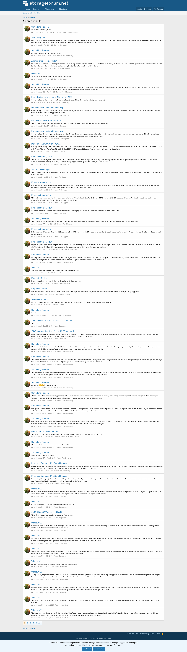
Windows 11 (36, 74)
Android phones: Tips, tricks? (44, 61)
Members (63, 9)
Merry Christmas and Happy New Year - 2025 (51, 97)
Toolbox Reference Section (70, 437)
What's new (49, 9)
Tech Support (64, 115)
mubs (33, 32)
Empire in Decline (39, 278)
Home (27, 9)
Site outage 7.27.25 (40, 299)
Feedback (62, 177)
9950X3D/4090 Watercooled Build (46, 512)
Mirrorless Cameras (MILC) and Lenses (49, 463)
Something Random (40, 27)
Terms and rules (132, 634)
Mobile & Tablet (65, 68)
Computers (63, 45)
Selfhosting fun (38, 37)
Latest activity (28, 13)
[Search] (158, 9)
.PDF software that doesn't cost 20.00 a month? (52, 320)
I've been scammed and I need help (47, 108)
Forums (36, 9)
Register (37, 13)
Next (38, 623)
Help (152, 634)
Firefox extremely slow (41, 157)
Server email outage (40, 169)
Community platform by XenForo (93, 638)
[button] (41, 9)
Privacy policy (144, 634)
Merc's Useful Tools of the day (44, 431)
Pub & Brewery (73, 32)
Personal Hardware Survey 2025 (46, 120)
